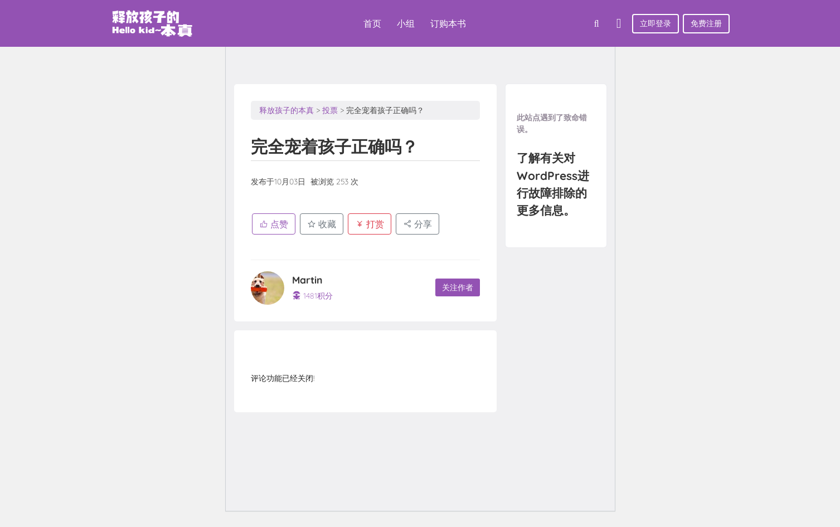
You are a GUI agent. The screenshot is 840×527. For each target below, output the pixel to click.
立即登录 (655, 23)
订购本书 (448, 23)
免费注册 (706, 23)
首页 (372, 23)
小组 (406, 23)
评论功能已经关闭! (282, 378)
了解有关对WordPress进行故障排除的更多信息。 (555, 185)
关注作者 (456, 287)
